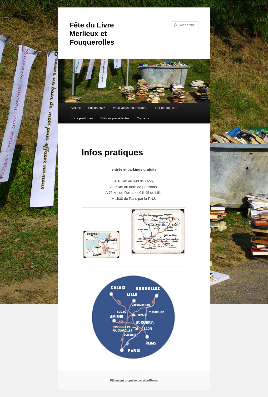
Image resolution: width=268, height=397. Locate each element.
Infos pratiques (82, 118)
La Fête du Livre (166, 108)
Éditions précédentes (114, 118)
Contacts (143, 118)
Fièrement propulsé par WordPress (134, 380)
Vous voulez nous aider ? (130, 108)
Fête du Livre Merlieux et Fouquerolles (91, 33)
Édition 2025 (96, 108)
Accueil (76, 108)
